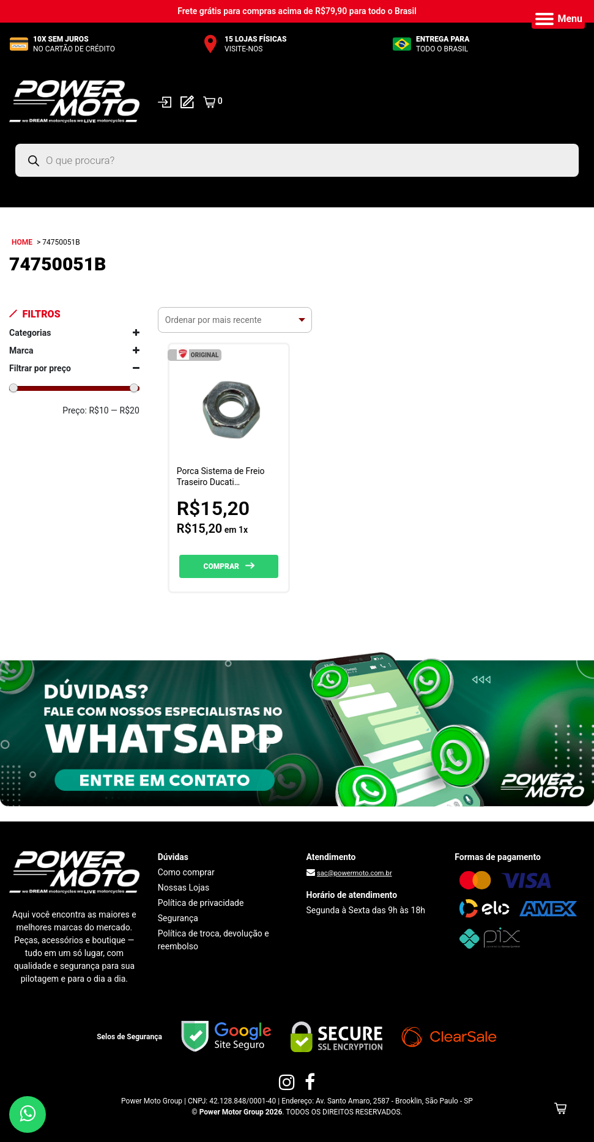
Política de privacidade (201, 903)
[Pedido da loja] (235, 320)
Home (22, 242)
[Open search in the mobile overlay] (297, 160)
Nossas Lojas (183, 887)
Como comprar (186, 872)
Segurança (178, 918)
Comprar (221, 566)
